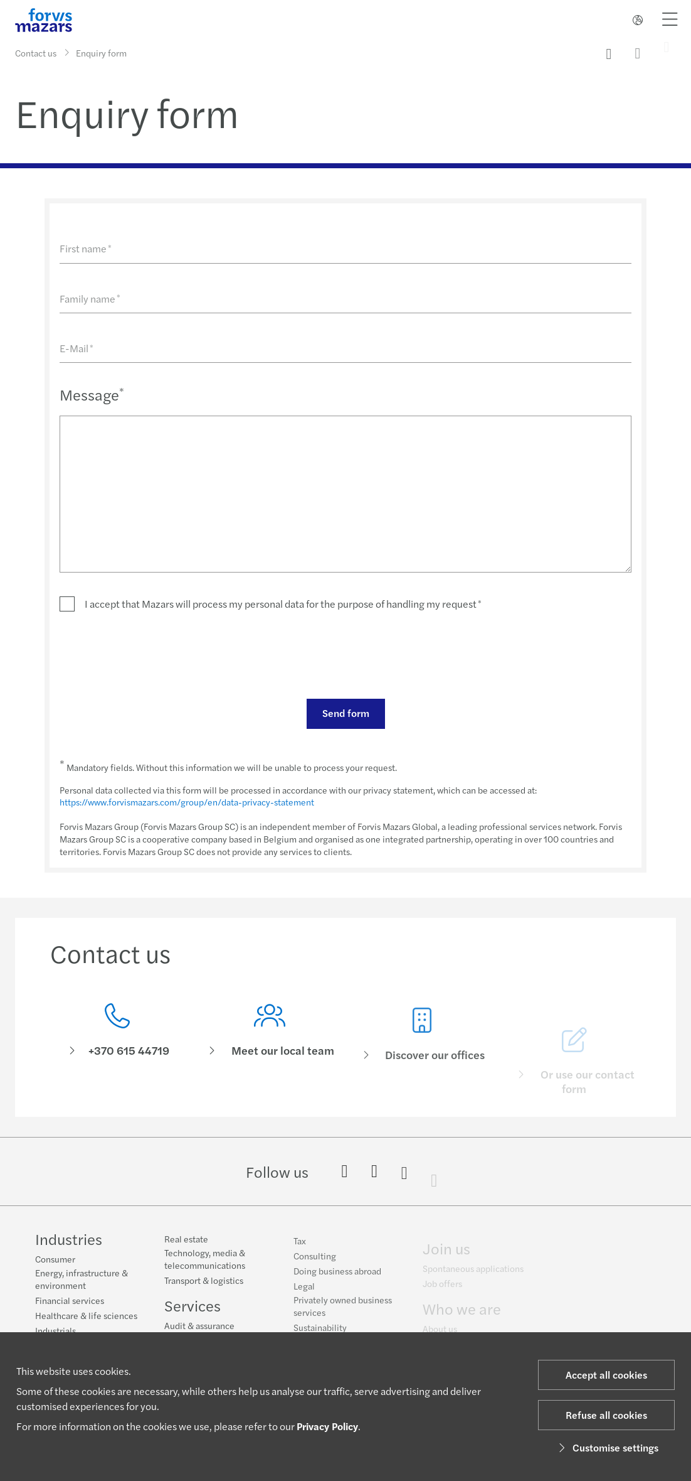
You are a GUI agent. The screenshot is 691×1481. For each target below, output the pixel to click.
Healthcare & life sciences (86, 1317)
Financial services (69, 1302)
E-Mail (76, 348)
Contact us (35, 52)
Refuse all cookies (606, 1415)
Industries (68, 1240)
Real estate (186, 1248)
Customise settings (606, 1447)
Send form (345, 713)
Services (192, 1314)
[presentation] (155, 654)
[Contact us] (117, 1042)
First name (86, 248)
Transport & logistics (203, 1289)
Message (92, 394)
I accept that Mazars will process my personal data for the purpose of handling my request (283, 604)
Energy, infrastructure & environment (81, 1280)
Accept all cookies (606, 1374)
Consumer (55, 1260)
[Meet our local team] (269, 1061)
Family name (90, 298)
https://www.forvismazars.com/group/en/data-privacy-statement (187, 801)
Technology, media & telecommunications (204, 1268)
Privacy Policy (327, 1426)
